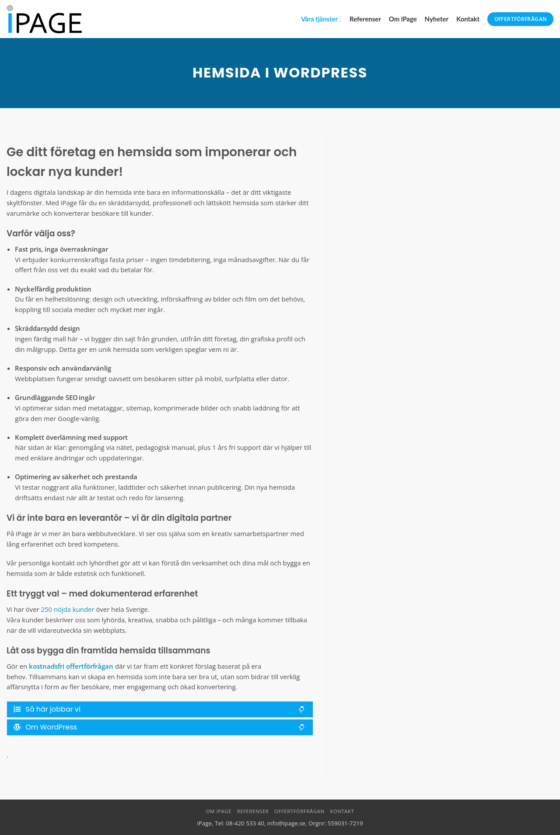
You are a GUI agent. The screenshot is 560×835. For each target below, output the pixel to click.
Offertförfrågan (299, 811)
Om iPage (403, 19)
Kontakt (468, 19)
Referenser (365, 19)
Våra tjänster (321, 19)
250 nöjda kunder (67, 609)
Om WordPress (159, 727)
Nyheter (436, 19)
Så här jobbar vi (159, 709)
